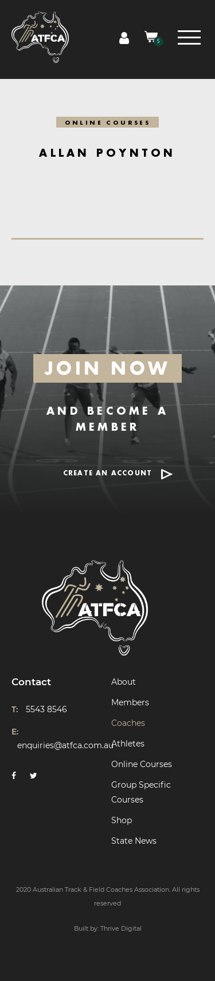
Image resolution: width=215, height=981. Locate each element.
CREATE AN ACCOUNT (107, 473)
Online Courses (141, 764)
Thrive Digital (121, 928)
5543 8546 (46, 709)
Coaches (128, 723)
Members (130, 702)
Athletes (127, 743)
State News (134, 841)
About (123, 682)
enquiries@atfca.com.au (65, 745)
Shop (121, 820)
